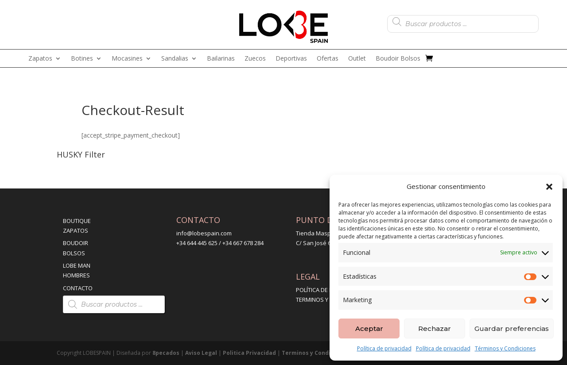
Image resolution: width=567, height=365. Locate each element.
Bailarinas (221, 58)
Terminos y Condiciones (315, 353)
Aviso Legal (201, 353)
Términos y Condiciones (505, 348)
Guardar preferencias (511, 328)
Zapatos (40, 58)
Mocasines (127, 58)
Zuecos (255, 58)
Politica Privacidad (249, 353)
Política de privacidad (384, 348)
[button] (549, 186)
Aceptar (369, 328)
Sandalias (174, 58)
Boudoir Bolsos (398, 58)
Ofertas (327, 58)
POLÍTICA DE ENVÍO (321, 290)
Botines (82, 58)
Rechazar (434, 328)
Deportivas (291, 58)
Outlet (357, 58)
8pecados (165, 353)
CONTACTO (78, 288)
